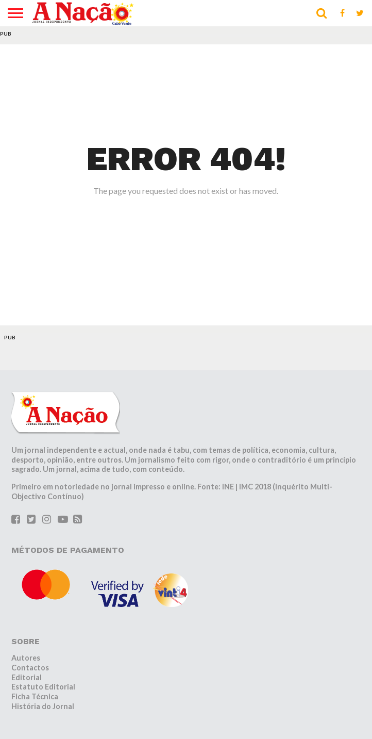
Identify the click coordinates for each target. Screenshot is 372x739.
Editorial (26, 677)
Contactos (30, 667)
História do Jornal (42, 706)
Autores (25, 657)
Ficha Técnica (34, 696)
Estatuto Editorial (43, 686)
